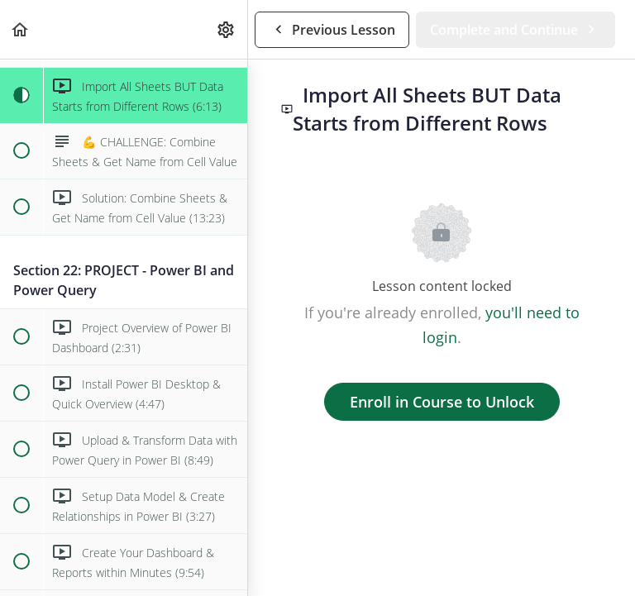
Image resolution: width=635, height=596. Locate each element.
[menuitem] (226, 29)
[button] (20, 29)
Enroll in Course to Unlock (442, 402)
